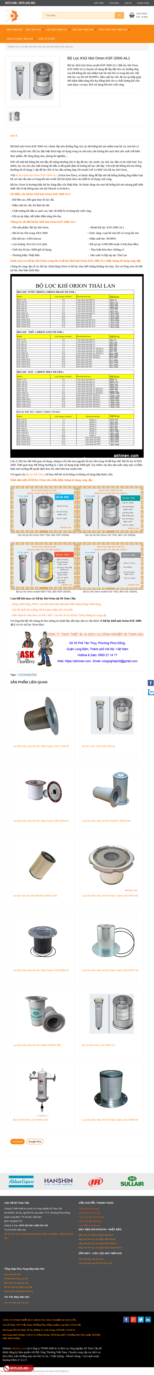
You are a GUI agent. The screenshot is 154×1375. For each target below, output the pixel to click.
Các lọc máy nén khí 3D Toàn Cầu (95, 1263)
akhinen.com (19, 1348)
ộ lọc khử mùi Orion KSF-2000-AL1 (37, 175)
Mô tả (13, 136)
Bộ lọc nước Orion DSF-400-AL (98, 746)
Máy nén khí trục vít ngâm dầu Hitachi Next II (101, 1247)
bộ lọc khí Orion (35, 474)
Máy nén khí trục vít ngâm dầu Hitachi (97, 1239)
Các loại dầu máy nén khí (91, 1259)
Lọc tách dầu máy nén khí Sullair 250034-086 (37, 1045)
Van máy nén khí (12, 1274)
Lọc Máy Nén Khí (56, 29)
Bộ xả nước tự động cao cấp (18, 1287)
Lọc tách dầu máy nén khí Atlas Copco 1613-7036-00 (41, 746)
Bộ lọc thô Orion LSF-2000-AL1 (98, 1045)
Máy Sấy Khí (33, 29)
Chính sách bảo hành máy (90, 1221)
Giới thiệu (99, 3)
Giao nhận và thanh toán (89, 1225)
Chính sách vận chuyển (89, 1208)
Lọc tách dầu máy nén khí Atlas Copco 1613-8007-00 (110, 970)
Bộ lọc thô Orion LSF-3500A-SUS (30, 1119)
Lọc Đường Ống (27, 674)
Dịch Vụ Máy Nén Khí (20, 38)
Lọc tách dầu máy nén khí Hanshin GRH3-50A (106, 820)
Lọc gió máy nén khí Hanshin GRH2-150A (35, 895)
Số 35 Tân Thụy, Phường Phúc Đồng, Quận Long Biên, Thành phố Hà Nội (38, 1236)
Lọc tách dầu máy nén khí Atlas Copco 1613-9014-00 (110, 895)
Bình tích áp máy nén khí (16, 1283)
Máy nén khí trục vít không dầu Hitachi (97, 1243)
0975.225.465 (16, 1368)
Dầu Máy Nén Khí (83, 29)
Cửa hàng (114, 3)
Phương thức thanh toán (90, 1212)
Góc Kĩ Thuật (46, 38)
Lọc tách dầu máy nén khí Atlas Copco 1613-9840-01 (41, 970)
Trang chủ (13, 47)
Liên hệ (127, 3)
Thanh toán (143, 3)
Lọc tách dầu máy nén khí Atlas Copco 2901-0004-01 (41, 820)
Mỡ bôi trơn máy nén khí (16, 1278)
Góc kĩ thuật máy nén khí (16, 1302)
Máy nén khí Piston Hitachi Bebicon (96, 1235)
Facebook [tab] (17, 1141)
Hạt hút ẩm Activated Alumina (18, 1291)
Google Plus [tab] (34, 1141)
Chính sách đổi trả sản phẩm (92, 1217)
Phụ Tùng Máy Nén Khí (113, 29)
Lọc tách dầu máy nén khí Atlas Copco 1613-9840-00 (110, 1119)
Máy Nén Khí (14, 29)
